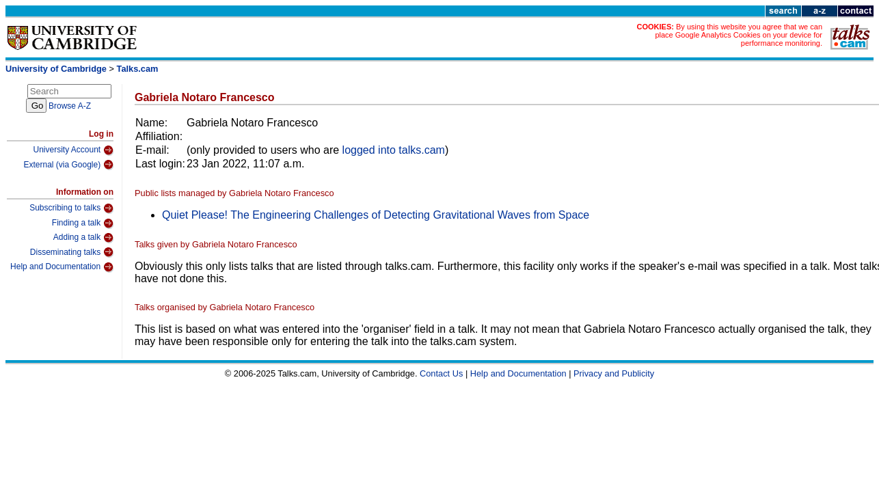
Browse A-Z (70, 106)
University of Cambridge (56, 69)
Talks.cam (138, 69)
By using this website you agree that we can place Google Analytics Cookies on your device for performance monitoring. (738, 35)
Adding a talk (83, 237)
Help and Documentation (61, 267)
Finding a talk (82, 223)
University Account (73, 150)
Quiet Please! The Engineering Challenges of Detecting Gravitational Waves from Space (375, 215)
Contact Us (441, 373)
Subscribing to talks (71, 208)
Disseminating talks (71, 252)
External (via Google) (68, 164)
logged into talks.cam (393, 150)
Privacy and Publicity (613, 373)
